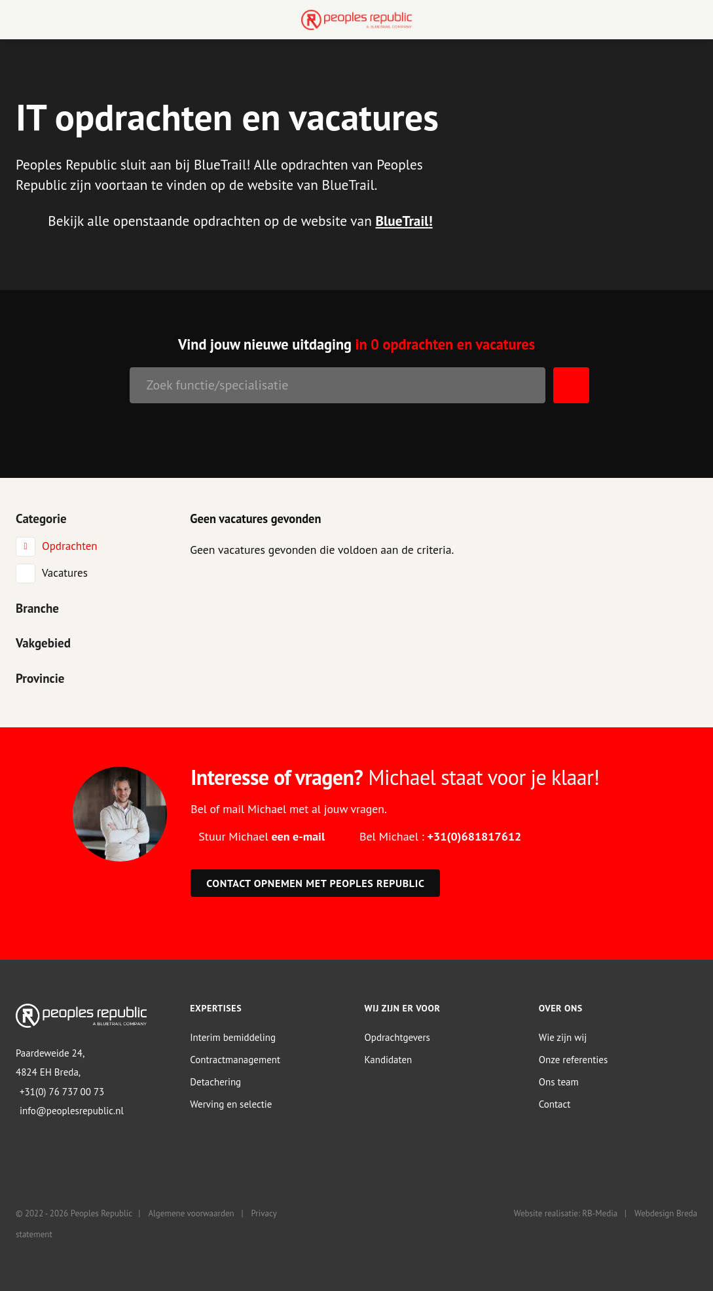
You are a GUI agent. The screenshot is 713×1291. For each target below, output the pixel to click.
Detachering (215, 1082)
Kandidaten (388, 1059)
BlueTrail (401, 220)
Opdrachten (70, 546)
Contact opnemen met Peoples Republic (315, 883)
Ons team (559, 1082)
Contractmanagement (235, 1059)
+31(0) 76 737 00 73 (62, 1091)
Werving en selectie (231, 1104)
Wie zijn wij (563, 1037)
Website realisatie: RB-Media (565, 1213)
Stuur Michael (261, 836)
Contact (555, 1104)
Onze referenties (573, 1059)
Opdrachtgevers (397, 1037)
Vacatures (65, 573)
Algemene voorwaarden (191, 1213)
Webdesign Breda (665, 1213)
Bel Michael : (440, 836)
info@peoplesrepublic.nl (72, 1110)
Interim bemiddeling (233, 1037)
